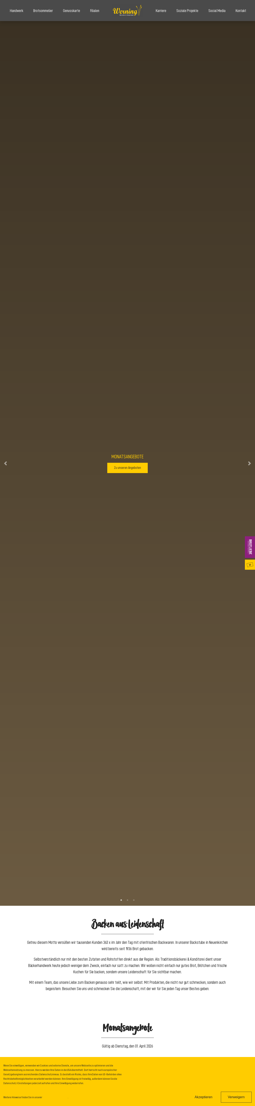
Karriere (161, 11)
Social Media (216, 11)
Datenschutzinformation (55, 1097)
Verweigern (236, 1097)
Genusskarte (71, 11)
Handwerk (16, 11)
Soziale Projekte (187, 11)
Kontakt (241, 11)
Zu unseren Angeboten (127, 467)
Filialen (94, 11)
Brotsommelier (43, 11)
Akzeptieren (203, 1097)
